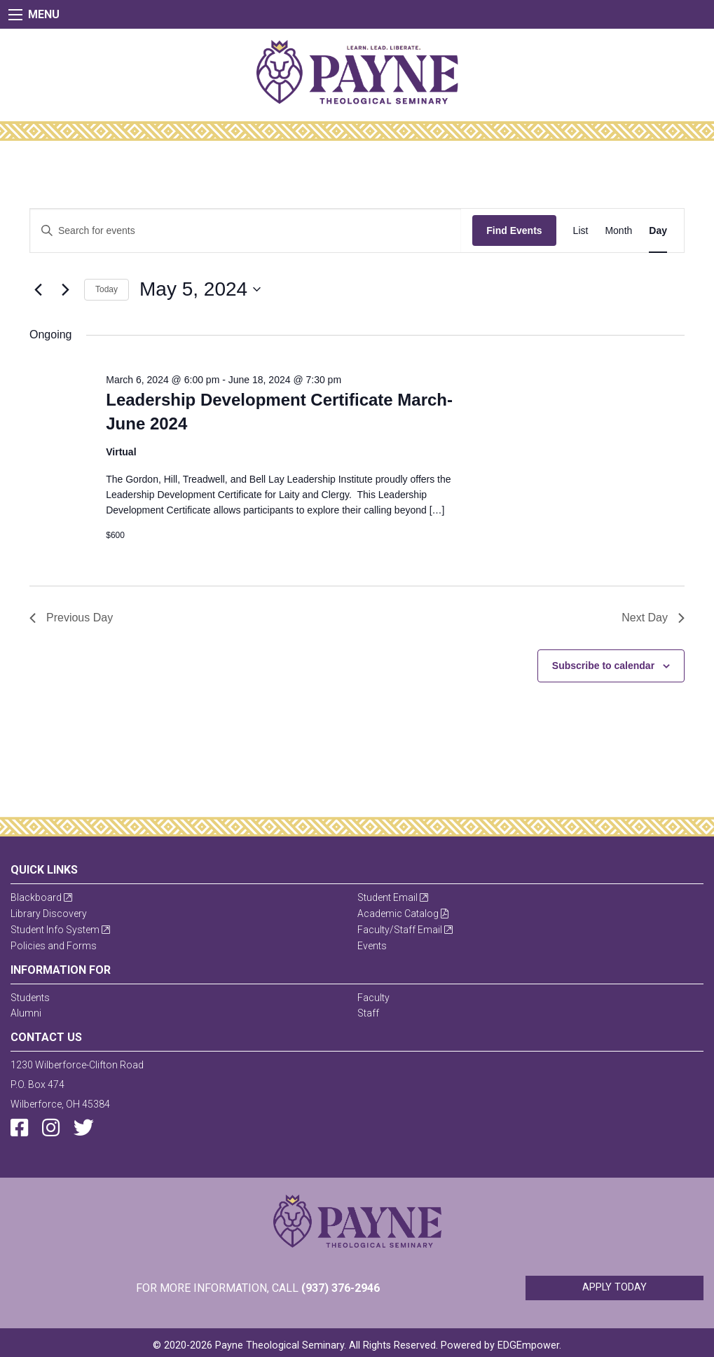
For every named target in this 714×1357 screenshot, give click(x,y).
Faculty (373, 997)
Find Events (514, 230)
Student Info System (60, 929)
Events (372, 945)
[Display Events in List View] (581, 231)
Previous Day (71, 618)
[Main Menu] (15, 14)
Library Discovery (49, 913)
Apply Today (614, 1287)
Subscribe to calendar (603, 665)
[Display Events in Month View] (618, 231)
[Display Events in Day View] (658, 231)
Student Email (392, 897)
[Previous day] (37, 289)
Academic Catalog (402, 913)
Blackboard (41, 897)
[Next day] (65, 289)
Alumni (26, 1013)
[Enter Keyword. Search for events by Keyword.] (245, 231)
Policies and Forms (54, 945)
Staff (368, 1013)
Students (30, 997)
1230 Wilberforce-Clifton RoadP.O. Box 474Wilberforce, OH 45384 (77, 1084)
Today (106, 289)
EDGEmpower (528, 1345)
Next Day (653, 618)
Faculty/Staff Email (405, 929)
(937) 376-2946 (340, 1288)
